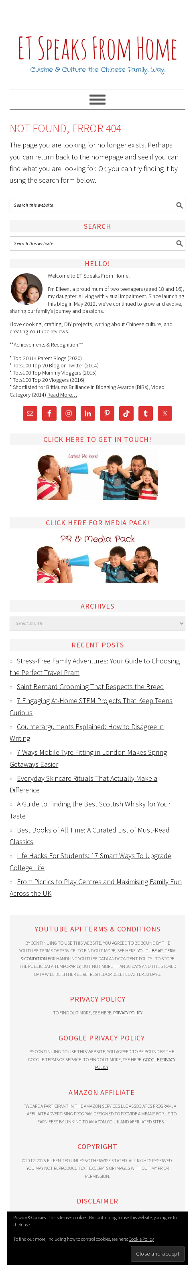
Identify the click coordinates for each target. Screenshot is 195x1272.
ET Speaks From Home (97, 41)
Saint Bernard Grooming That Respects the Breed (90, 686)
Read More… (62, 394)
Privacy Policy (127, 1013)
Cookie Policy (141, 1239)
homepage (107, 156)
